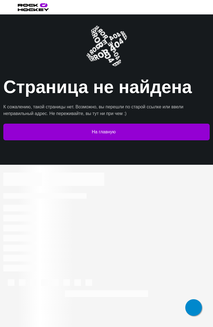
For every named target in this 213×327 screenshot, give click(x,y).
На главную (106, 132)
